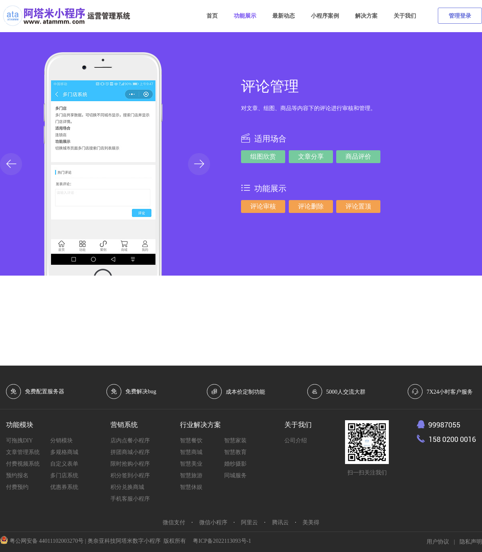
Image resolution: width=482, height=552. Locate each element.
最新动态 (283, 16)
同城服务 (235, 475)
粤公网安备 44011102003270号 (47, 541)
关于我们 (405, 16)
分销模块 (61, 441)
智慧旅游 (191, 475)
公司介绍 (295, 441)
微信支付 (174, 522)
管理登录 (460, 16)
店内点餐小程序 (130, 441)
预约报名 (17, 475)
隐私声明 (471, 542)
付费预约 (17, 487)
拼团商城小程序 (130, 452)
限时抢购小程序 (130, 464)
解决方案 (366, 16)
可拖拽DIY (19, 441)
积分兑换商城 (127, 487)
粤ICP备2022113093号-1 (222, 541)
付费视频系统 (23, 464)
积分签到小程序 (130, 475)
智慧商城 (191, 452)
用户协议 (438, 542)
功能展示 (245, 16)
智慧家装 (235, 441)
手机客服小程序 (130, 499)
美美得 (310, 522)
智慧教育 (235, 452)
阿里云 (249, 522)
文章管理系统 (23, 452)
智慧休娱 (191, 487)
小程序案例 (325, 16)
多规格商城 (64, 452)
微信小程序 (213, 522)
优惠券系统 (64, 487)
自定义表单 (64, 464)
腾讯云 (280, 522)
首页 (212, 16)
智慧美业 (191, 464)
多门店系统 (64, 475)
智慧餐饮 (191, 441)
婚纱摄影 (235, 464)
